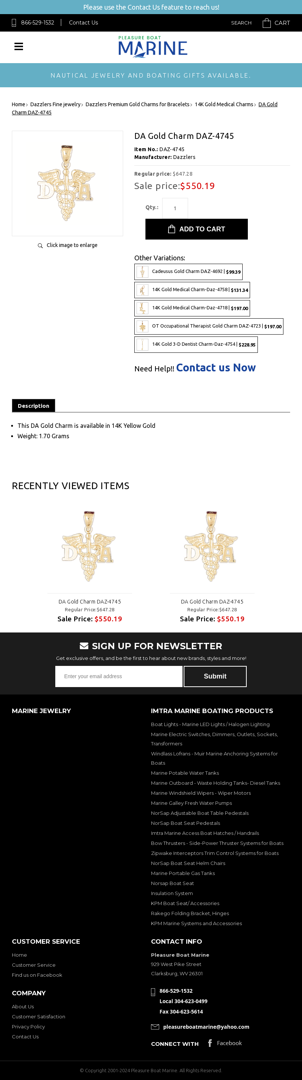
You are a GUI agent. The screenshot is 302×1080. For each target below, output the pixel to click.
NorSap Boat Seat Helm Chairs (188, 863)
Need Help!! (154, 369)
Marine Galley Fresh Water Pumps (191, 803)
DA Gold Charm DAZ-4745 (90, 602)
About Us (23, 1006)
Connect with (175, 1043)
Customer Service (34, 965)
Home (19, 955)
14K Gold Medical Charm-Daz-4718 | (192, 308)
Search (241, 23)
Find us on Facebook (37, 975)
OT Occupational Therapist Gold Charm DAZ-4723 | (209, 326)
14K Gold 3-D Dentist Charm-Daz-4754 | (196, 345)
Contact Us (83, 22)
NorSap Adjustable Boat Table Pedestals (200, 813)
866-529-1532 (37, 22)
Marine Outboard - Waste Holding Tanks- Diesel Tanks (215, 783)
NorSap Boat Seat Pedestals (185, 823)
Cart (282, 22)
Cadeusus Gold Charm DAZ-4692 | (188, 272)
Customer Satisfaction (38, 1016)
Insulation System (172, 893)
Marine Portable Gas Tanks (183, 873)
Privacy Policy (28, 1026)
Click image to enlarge (72, 245)
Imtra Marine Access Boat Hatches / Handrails (205, 833)
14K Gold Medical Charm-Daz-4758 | (192, 290)
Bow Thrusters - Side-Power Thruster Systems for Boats (217, 843)
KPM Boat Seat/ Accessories (185, 903)
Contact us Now (216, 367)
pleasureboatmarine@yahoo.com (206, 1026)
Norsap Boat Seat (172, 883)
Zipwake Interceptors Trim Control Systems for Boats (215, 853)
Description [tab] (33, 406)
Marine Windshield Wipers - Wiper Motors (201, 793)
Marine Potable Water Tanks (185, 773)
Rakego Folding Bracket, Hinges (190, 913)
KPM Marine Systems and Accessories (196, 923)
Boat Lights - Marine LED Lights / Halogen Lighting (210, 724)
